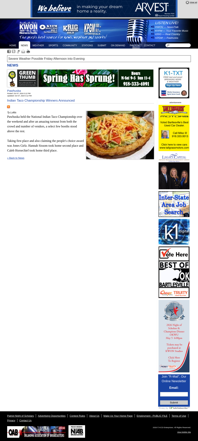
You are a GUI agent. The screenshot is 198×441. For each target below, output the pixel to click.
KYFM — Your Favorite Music (171, 30)
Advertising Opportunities (52, 415)
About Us (94, 415)
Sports (53, 45)
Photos (134, 45)
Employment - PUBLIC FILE (152, 415)
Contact (149, 45)
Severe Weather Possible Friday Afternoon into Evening (46, 58)
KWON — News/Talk (166, 27)
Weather (38, 45)
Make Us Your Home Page (118, 415)
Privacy (11, 420)
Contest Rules (77, 415)
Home (12, 45)
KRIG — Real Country (167, 34)
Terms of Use (179, 415)
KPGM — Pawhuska (166, 37)
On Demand (118, 45)
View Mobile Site (184, 432)
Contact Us (25, 420)
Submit (101, 45)
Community (70, 45)
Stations (87, 45)
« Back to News (15, 158)
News (24, 45)
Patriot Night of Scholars (20, 415)
